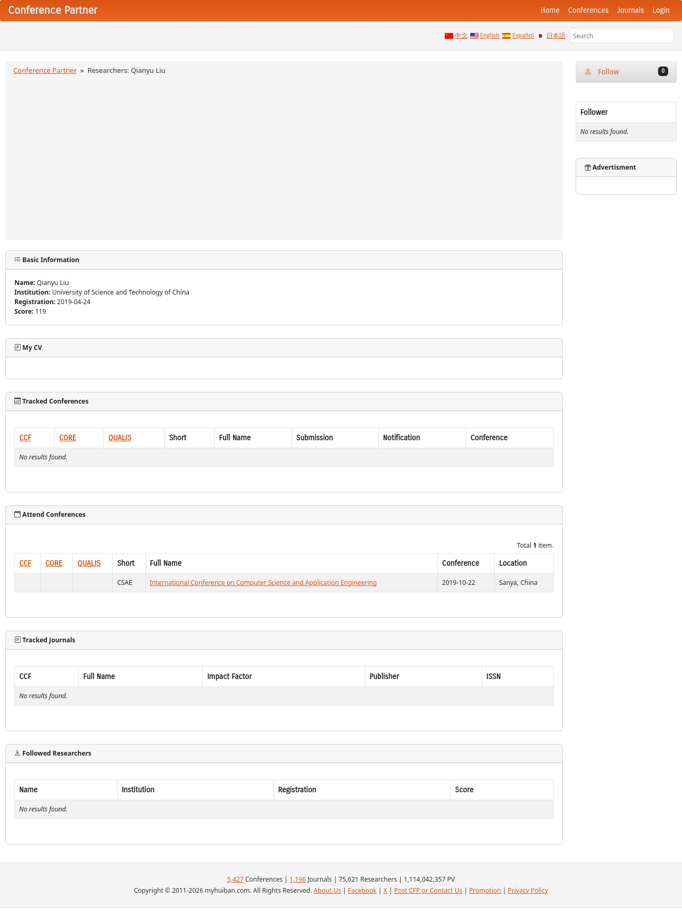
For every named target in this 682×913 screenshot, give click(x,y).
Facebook (362, 890)
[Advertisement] (284, 155)
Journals (630, 10)
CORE (67, 437)
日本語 (555, 35)
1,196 (297, 879)
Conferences (588, 10)
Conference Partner (45, 70)
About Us (328, 890)
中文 (461, 35)
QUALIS (119, 437)
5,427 (235, 879)
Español (523, 35)
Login (661, 10)
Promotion (485, 890)
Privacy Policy (528, 890)
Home (550, 10)
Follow (626, 71)
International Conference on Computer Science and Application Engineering (263, 582)
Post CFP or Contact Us (428, 890)
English (490, 35)
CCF (25, 437)
